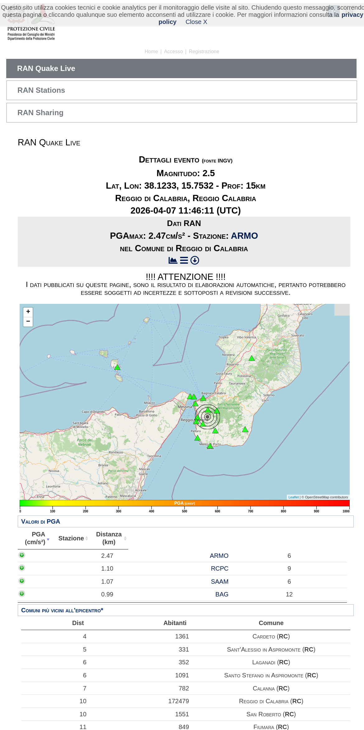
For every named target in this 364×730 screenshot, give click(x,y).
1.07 (40, 581)
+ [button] (28, 312)
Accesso (173, 51)
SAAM (74, 581)
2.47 (40, 555)
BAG (76, 594)
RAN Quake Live (46, 68)
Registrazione (204, 51)
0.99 (40, 594)
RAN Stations (41, 90)
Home (151, 51)
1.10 (40, 568)
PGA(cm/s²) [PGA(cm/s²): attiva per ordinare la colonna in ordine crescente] (33, 538)
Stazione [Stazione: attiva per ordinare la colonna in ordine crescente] (68, 538)
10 (54, 701)
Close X (196, 21)
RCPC (74, 568)
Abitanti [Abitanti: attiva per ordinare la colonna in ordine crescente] (140, 538)
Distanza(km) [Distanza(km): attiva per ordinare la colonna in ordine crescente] (105, 538)
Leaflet (293, 497)
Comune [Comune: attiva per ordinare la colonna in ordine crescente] (252, 538)
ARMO (244, 236)
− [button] (28, 322)
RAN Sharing (40, 112)
